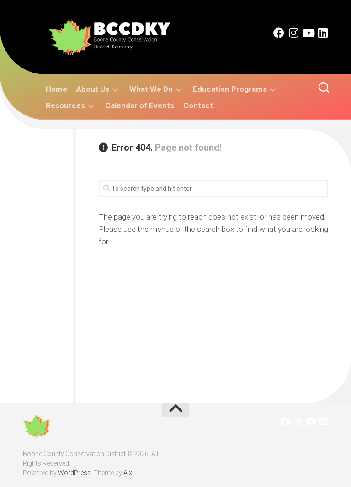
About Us (92, 89)
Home (56, 89)
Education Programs (230, 89)
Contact (198, 105)
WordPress (74, 473)
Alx (127, 473)
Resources (65, 105)
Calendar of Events (139, 105)
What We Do (151, 89)
